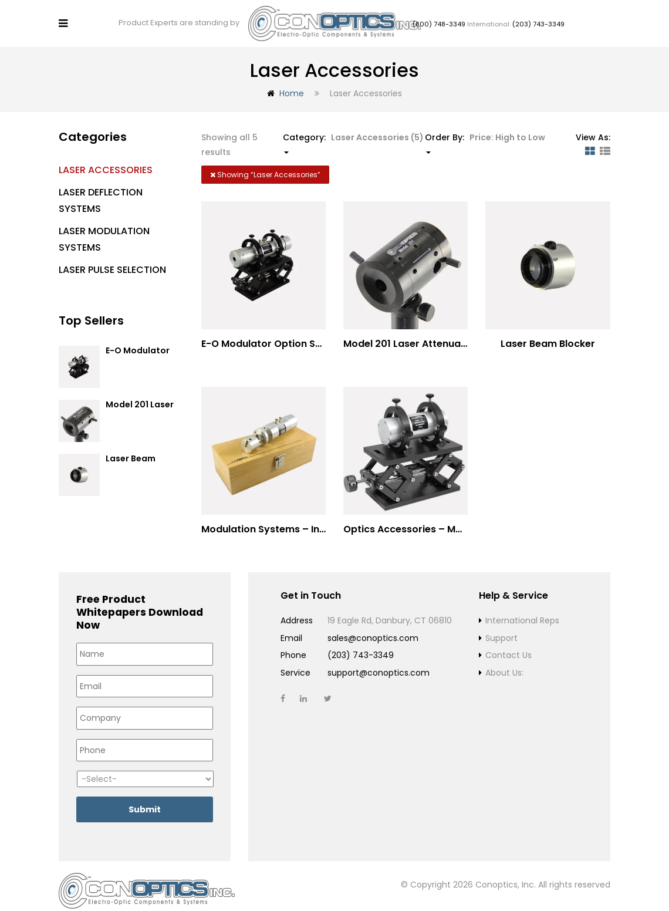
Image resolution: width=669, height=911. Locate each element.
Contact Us (508, 646)
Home (291, 83)
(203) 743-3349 (538, 19)
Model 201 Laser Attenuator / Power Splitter (448, 333)
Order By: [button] (485, 133)
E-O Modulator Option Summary (142, 346)
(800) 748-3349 (439, 19)
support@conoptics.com (378, 663)
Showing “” (265, 165)
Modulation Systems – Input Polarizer (291, 520)
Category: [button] (353, 133)
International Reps (522, 611)
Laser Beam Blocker (131, 454)
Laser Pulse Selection (112, 259)
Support (501, 628)
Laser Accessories (106, 160)
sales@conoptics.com (372, 628)
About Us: (504, 663)
